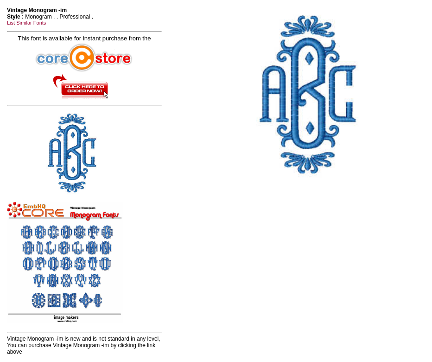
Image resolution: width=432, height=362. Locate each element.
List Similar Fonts (26, 23)
